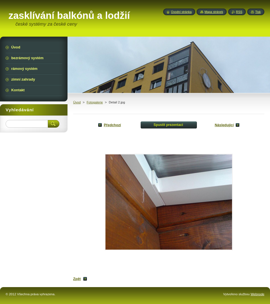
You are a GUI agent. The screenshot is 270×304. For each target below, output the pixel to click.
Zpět (77, 279)
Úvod (77, 102)
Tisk (258, 12)
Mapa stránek (213, 12)
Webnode (257, 294)
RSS (239, 12)
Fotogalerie (95, 102)
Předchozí (112, 125)
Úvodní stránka (181, 12)
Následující (224, 125)
